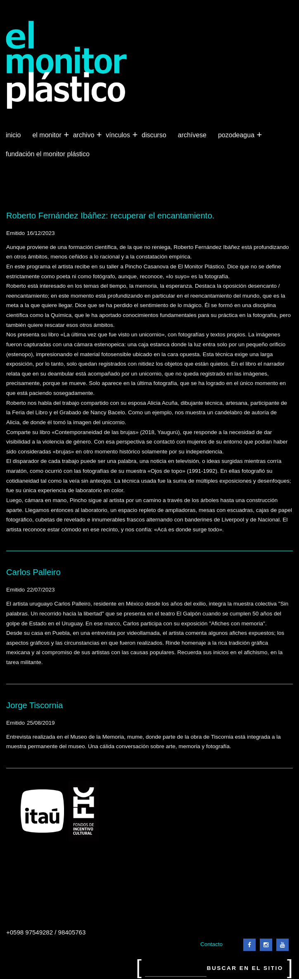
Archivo (84, 135)
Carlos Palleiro (33, 572)
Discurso (154, 135)
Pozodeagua (237, 135)
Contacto (211, 944)
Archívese (192, 135)
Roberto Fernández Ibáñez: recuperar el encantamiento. (110, 215)
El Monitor (47, 135)
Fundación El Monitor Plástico (48, 153)
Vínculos (119, 135)
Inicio (13, 135)
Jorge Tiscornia (34, 705)
